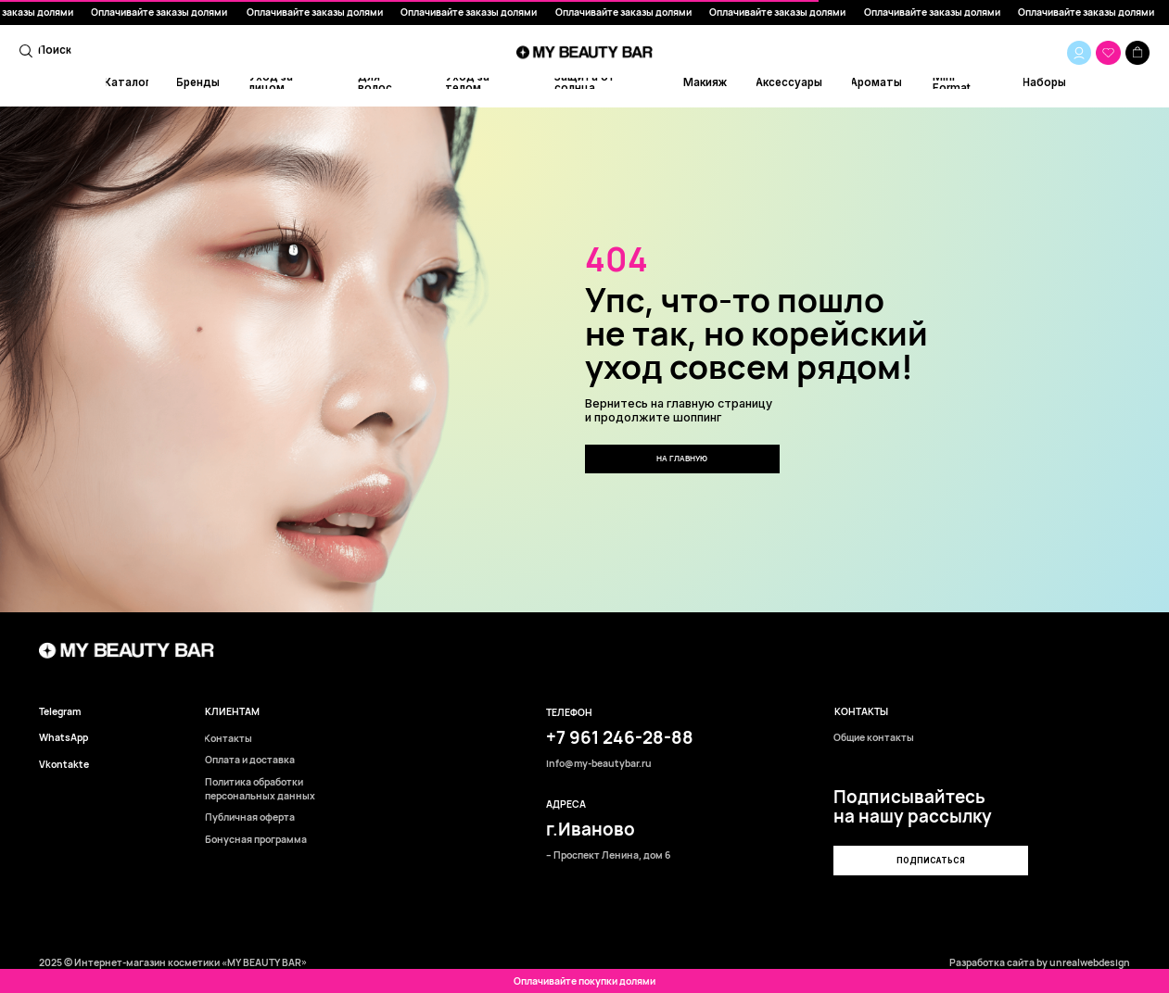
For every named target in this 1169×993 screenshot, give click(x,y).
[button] (930, 860)
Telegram (60, 712)
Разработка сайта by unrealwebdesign (1039, 962)
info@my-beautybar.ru (599, 764)
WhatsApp (63, 738)
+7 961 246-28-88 (619, 737)
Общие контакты (873, 738)
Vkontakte (64, 765)
